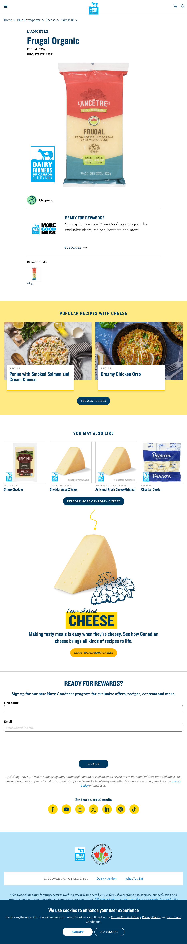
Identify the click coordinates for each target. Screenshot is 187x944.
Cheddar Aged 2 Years (64, 489)
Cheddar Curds (150, 489)
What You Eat (134, 878)
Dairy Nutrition (107, 878)
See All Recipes (93, 400)
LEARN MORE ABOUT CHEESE (93, 652)
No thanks (109, 931)
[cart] (175, 6)
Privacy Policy (151, 917)
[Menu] (6, 6)
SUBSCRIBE (76, 247)
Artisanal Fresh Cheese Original (115, 489)
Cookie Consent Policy (126, 917)
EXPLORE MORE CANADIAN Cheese (93, 501)
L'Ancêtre (37, 31)
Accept (78, 931)
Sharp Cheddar (13, 489)
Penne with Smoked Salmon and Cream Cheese (39, 376)
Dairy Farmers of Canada (94, 8)
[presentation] (93, 745)
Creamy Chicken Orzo (121, 374)
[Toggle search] (183, 6)
